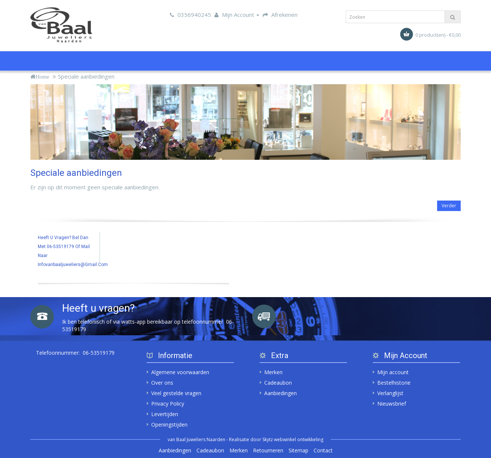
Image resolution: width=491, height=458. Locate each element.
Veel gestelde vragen (176, 393)
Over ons (162, 382)
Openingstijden (169, 424)
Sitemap (298, 450)
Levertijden (164, 414)
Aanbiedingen (280, 393)
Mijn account (393, 372)
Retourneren (268, 450)
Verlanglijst (390, 393)
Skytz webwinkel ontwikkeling (292, 439)
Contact (323, 450)
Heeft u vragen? (98, 308)
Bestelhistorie (394, 382)
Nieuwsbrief (391, 403)
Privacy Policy (167, 403)
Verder (449, 205)
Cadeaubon (278, 382)
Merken (273, 372)
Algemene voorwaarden (180, 372)
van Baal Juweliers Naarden (196, 439)
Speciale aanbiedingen (86, 76)
